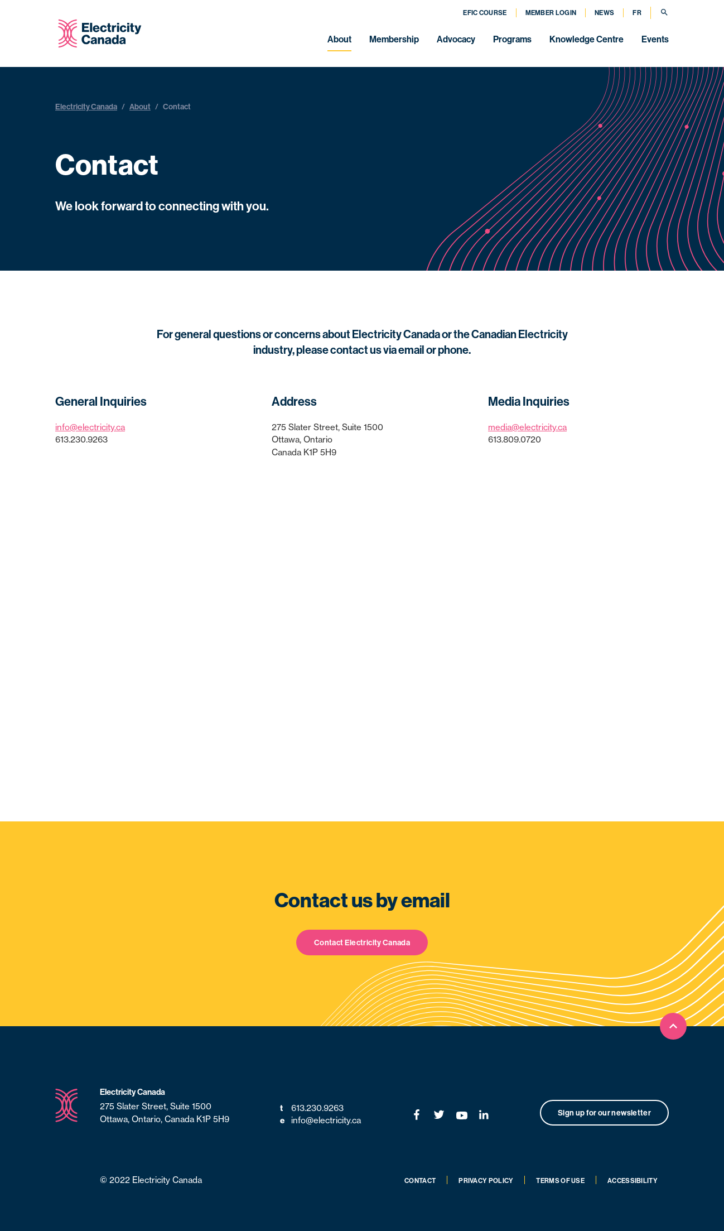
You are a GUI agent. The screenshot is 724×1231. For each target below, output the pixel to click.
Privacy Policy (485, 1180)
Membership (394, 39)
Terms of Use (560, 1180)
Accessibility (632, 1180)
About (339, 39)
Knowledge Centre (586, 39)
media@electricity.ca (527, 427)
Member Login (551, 12)
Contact (420, 1180)
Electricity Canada (86, 107)
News (604, 12)
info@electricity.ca (90, 427)
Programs (512, 39)
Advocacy (456, 39)
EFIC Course (484, 12)
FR (637, 12)
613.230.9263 (312, 1108)
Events (655, 39)
